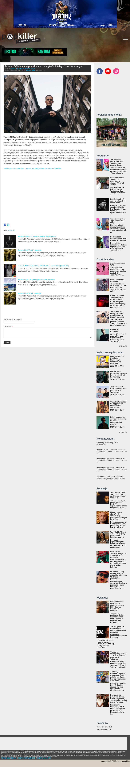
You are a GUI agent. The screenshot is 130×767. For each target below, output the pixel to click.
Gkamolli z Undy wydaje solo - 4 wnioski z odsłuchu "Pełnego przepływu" (118, 575)
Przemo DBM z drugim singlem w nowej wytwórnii (36, 279)
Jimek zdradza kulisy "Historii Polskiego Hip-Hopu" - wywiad (117, 314)
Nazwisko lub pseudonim (13, 320)
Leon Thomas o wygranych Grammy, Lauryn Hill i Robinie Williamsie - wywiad (117, 606)
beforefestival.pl (104, 730)
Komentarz (8, 326)
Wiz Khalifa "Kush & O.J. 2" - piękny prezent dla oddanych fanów (118, 534)
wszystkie (123, 346)
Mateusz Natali (30, 70)
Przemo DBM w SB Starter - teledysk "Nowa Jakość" (37, 236)
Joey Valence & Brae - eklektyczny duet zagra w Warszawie (118, 389)
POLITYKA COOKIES (44, 758)
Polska (13, 68)
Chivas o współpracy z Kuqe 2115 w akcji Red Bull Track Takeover (118, 655)
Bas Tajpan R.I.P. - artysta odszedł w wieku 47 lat (118, 201)
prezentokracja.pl (104, 727)
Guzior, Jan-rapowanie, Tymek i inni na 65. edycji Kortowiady (118, 374)
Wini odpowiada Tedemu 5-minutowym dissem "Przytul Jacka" (117, 181)
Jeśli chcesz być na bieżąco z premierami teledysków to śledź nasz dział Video (32, 169)
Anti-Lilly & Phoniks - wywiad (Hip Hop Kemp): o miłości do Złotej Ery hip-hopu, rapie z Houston (118, 676)
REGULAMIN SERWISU (8, 758)
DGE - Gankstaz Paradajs (117, 280)
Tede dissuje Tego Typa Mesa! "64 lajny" (118, 221)
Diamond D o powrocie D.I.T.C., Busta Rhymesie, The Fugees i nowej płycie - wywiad (118, 698)
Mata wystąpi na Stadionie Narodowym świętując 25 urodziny (117, 359)
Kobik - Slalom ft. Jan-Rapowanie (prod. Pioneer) (117, 297)
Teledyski (27, 68)
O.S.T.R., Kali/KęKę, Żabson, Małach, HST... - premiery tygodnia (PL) (43, 266)
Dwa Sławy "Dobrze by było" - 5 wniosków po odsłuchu (118, 554)
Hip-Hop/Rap (20, 68)
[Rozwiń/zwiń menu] (125, 38)
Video (33, 68)
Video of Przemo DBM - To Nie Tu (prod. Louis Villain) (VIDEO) (47, 197)
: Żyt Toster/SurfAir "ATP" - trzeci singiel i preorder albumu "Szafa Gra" (112, 451)
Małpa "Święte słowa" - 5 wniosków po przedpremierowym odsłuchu (118, 515)
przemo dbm (11, 230)
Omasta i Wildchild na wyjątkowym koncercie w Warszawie (118, 404)
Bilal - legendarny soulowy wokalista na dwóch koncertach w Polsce (118, 420)
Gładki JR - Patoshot (115, 331)
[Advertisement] (36, 312)
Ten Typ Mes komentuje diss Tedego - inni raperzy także (116, 162)
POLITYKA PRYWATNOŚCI (26, 758)
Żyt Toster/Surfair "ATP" (117, 264)
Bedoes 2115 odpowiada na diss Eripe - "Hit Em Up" (118, 238)
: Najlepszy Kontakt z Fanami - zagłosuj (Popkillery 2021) (111, 477)
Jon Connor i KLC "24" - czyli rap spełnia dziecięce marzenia (118, 495)
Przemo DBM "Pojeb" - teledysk (29, 250)
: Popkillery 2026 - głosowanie (108, 443)
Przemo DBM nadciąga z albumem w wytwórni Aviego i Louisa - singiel (43, 66)
